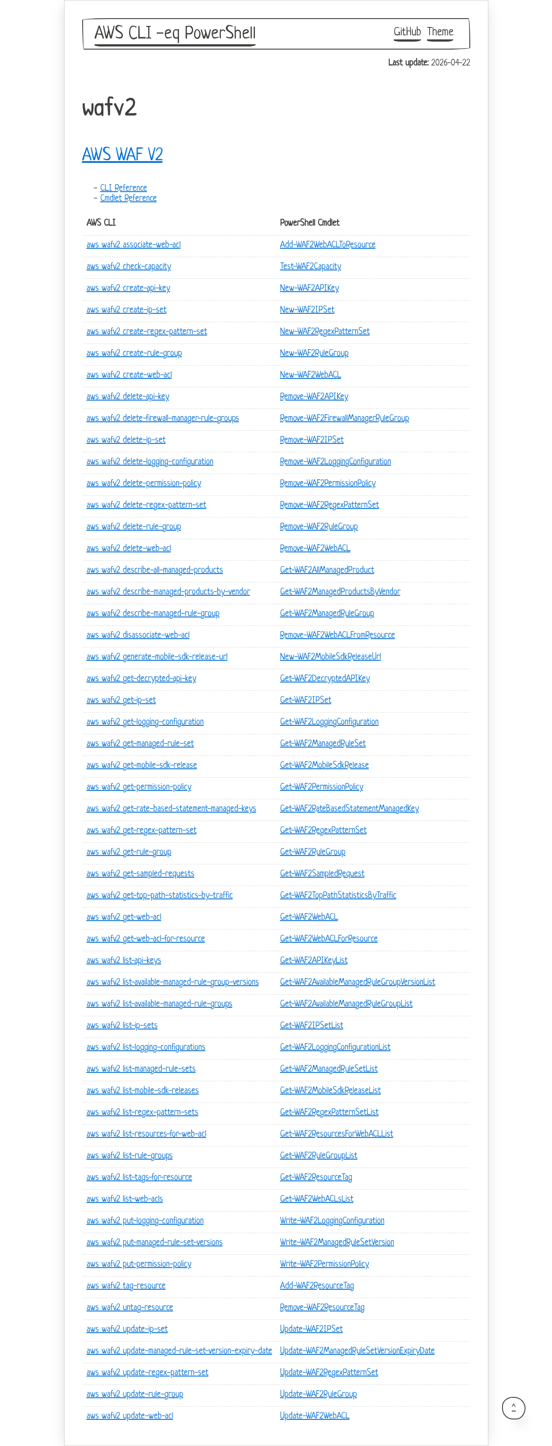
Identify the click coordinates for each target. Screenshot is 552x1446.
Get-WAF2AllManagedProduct (327, 570)
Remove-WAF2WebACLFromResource (337, 635)
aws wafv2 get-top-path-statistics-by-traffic (160, 896)
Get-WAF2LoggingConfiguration (329, 722)
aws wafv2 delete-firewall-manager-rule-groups (163, 419)
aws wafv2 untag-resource (130, 1308)
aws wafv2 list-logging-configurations (146, 1048)
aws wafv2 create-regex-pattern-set (147, 332)
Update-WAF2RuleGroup (318, 1395)
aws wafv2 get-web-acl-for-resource (146, 939)
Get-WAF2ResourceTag (316, 1178)
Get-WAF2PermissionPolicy (321, 787)
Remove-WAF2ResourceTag (322, 1308)
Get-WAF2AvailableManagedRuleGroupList (346, 1004)
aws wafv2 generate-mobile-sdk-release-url (157, 657)
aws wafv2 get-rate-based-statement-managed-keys (171, 809)
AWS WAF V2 (122, 156)
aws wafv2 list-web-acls (125, 1199)
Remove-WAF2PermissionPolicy (328, 484)
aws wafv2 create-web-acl (129, 375)
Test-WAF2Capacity (310, 267)
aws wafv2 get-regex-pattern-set (142, 831)
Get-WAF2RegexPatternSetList (329, 1113)
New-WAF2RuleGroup (314, 354)
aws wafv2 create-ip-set (127, 310)
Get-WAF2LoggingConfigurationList (335, 1048)
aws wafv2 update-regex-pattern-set (148, 1373)
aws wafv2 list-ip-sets (122, 1026)
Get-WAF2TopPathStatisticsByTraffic (338, 896)
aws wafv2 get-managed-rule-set (140, 744)
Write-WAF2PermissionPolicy (324, 1264)
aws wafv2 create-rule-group (134, 354)
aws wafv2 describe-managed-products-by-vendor (168, 592)
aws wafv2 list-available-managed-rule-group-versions (173, 982)
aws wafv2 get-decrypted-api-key (141, 679)
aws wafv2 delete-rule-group (134, 527)
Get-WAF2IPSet (305, 701)
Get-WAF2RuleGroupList (319, 1156)
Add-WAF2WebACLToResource (328, 245)
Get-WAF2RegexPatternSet (323, 831)
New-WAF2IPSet (307, 310)
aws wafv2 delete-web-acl (129, 549)
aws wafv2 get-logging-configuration (145, 722)
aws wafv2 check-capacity (129, 267)
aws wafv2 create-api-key (128, 288)
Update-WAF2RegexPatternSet (329, 1373)
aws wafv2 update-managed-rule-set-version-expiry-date (179, 1351)
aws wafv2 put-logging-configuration (145, 1221)
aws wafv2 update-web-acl (130, 1416)
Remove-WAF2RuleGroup (319, 527)
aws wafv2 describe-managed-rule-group (153, 614)
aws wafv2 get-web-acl (124, 917)
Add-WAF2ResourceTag (317, 1286)
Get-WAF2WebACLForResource (329, 939)
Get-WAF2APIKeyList (314, 961)
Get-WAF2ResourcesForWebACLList (336, 1134)
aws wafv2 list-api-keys (124, 961)
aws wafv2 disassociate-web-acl (138, 635)
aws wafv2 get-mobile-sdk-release (142, 766)
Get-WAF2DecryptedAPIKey (325, 679)
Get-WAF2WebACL (309, 917)
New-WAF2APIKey (309, 288)
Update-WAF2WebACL (315, 1416)
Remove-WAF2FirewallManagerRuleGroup (344, 419)
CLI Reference (123, 188)
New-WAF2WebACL (310, 375)
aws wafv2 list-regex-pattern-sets (142, 1113)
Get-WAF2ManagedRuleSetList (329, 1069)
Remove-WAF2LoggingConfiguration (335, 462)
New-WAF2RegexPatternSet (325, 332)
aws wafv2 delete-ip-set (126, 440)
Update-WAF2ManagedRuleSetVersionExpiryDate (357, 1351)
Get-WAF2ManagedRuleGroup (327, 614)
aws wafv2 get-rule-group (129, 852)
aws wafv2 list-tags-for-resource (139, 1178)
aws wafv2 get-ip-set (121, 701)
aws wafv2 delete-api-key (128, 397)
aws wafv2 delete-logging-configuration (150, 462)
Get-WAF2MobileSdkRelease (324, 766)
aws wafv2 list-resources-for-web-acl (146, 1134)
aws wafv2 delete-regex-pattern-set (146, 505)
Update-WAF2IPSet (311, 1329)
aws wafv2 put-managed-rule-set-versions (155, 1243)
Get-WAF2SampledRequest (322, 874)
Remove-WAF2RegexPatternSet (329, 505)
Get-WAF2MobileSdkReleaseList (330, 1091)
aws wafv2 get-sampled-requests (140, 874)
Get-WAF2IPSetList (311, 1026)
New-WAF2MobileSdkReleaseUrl (330, 657)
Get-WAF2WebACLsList (317, 1199)
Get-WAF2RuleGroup (313, 852)
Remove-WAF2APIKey (314, 397)
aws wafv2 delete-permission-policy (144, 484)
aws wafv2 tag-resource (126, 1286)
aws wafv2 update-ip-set (127, 1329)
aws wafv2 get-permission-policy (139, 787)
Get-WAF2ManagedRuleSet (323, 744)
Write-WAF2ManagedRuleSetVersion (337, 1243)
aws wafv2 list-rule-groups (130, 1156)
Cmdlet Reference (128, 199)
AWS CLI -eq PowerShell (175, 34)
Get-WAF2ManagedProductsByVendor (340, 592)
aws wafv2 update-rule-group (135, 1395)
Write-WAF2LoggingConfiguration (332, 1221)
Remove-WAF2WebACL (315, 549)
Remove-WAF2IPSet (312, 440)
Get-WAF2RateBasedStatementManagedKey (349, 809)
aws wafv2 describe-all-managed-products (155, 570)
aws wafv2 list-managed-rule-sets (141, 1069)
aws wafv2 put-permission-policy (139, 1264)
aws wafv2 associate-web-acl (134, 245)
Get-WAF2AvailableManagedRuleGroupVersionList (357, 982)
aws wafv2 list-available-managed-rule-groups (159, 1004)
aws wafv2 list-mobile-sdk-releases (143, 1091)
